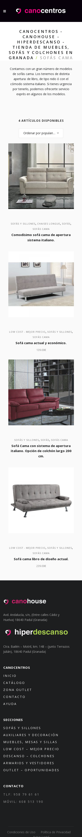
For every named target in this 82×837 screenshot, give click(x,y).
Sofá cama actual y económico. (41, 343)
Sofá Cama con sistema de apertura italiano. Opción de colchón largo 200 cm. (41, 451)
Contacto (14, 697)
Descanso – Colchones (29, 756)
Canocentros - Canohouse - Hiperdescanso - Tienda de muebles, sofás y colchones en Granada (41, 44)
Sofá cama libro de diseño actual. (41, 559)
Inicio (10, 676)
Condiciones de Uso (21, 832)
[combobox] (41, 133)
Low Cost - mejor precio (27, 331)
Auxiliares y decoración (31, 735)
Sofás (66, 223)
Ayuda (10, 704)
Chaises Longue (48, 223)
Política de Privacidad (56, 832)
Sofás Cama (41, 229)
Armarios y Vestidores (28, 763)
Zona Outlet (17, 690)
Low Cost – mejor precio (31, 749)
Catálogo (14, 683)
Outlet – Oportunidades (31, 770)
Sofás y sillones (23, 223)
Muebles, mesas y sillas (30, 742)
